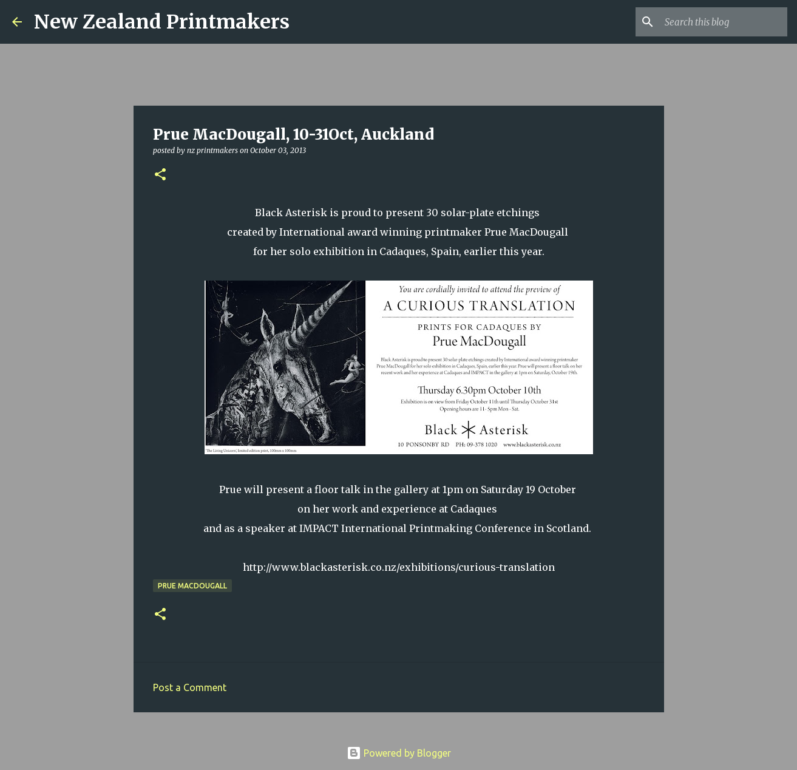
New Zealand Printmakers (162, 22)
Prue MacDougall (192, 586)
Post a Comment (189, 687)
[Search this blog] (723, 21)
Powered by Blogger (399, 753)
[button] (160, 175)
